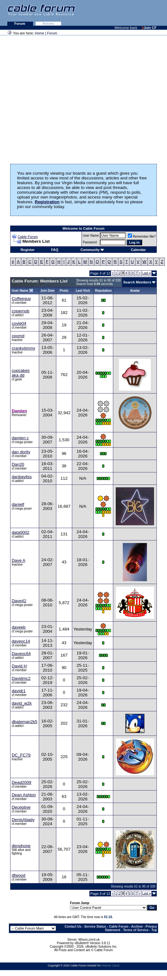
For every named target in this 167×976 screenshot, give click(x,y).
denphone (21, 845)
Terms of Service (136, 930)
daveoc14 (21, 641)
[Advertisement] (89, 12)
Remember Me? (142, 236)
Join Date (47, 290)
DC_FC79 (21, 755)
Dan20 (18, 464)
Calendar (138, 250)
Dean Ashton (24, 794)
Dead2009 (21, 782)
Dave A (18, 560)
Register (28, 250)
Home (39, 33)
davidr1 (19, 690)
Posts (64, 290)
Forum (20, 23)
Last (146, 273)
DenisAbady (23, 819)
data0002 (21, 532)
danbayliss (22, 476)
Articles (48, 23)
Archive (137, 926)
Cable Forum (27, 237)
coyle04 (19, 323)
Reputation (103, 290)
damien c (20, 438)
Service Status (95, 926)
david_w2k (22, 703)
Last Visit (83, 290)
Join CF (149, 28)
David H (19, 666)
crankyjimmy (23, 348)
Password (90, 242)
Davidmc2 (21, 678)
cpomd (18, 335)
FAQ (55, 250)
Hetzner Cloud (110, 965)
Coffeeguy (21, 298)
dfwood (18, 875)
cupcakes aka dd (21, 373)
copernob (21, 311)
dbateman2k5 (25, 721)
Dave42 (19, 600)
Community (92, 250)
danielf (18, 504)
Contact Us (73, 926)
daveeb (19, 627)
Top (154, 930)
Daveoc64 (21, 653)
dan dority (21, 452)
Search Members (137, 282)
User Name (91, 235)
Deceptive (21, 807)
